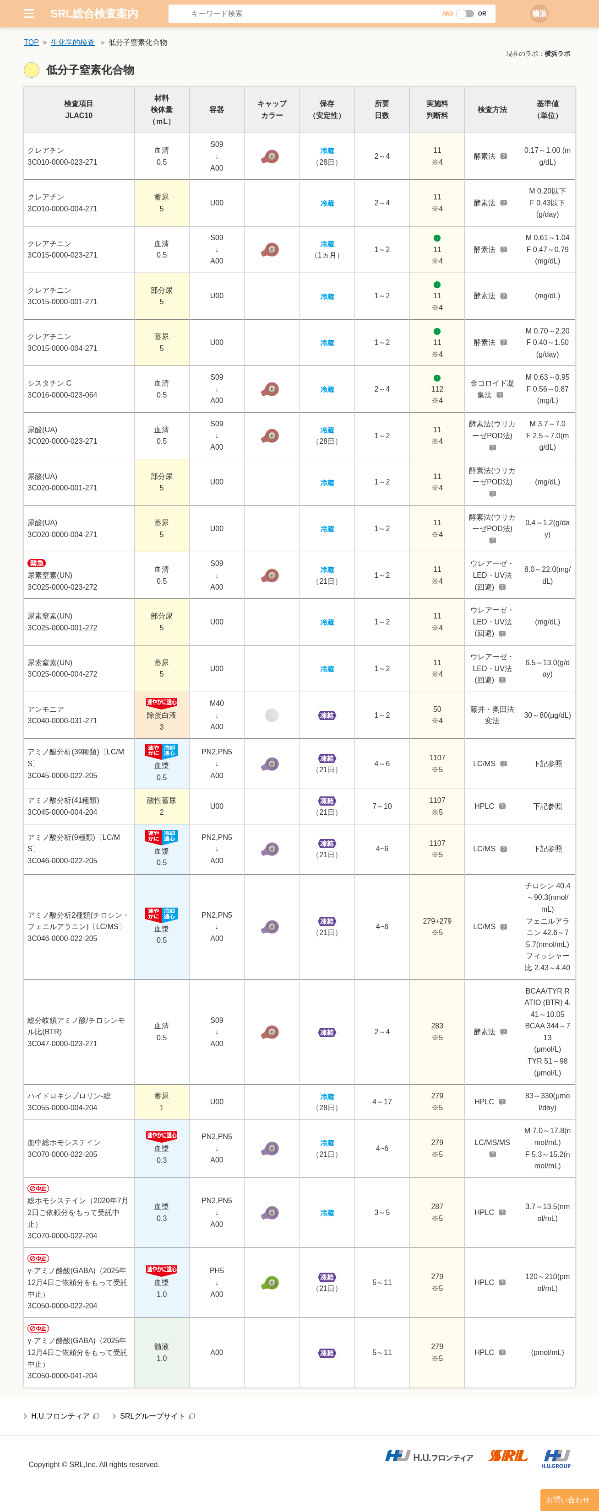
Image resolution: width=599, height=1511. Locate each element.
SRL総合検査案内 (94, 13)
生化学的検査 (73, 42)
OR (482, 14)
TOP (31, 42)
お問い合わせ (568, 1500)
